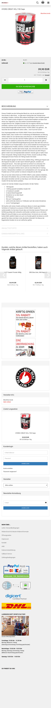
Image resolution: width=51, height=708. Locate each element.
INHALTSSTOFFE (9, 228)
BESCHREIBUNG (9, 106)
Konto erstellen (8, 468)
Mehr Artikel (7, 402)
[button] (5, 80)
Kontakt (4, 542)
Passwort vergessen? (10, 471)
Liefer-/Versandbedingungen (10, 528)
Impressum (5, 539)
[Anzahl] (25, 80)
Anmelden (25, 463)
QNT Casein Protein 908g (12, 272)
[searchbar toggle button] (37, 2)
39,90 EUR (25, 437)
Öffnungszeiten (6, 535)
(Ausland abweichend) (38, 63)
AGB (3, 546)
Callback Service (7, 554)
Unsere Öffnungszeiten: (8, 636)
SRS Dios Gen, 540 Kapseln (38, 272)
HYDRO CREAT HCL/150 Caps (25, 433)
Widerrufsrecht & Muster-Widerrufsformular (15, 531)
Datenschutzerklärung (8, 550)
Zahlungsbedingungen (8, 557)
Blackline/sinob (45, 13)
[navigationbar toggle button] (48, 2)
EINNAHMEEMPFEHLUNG (13, 233)
